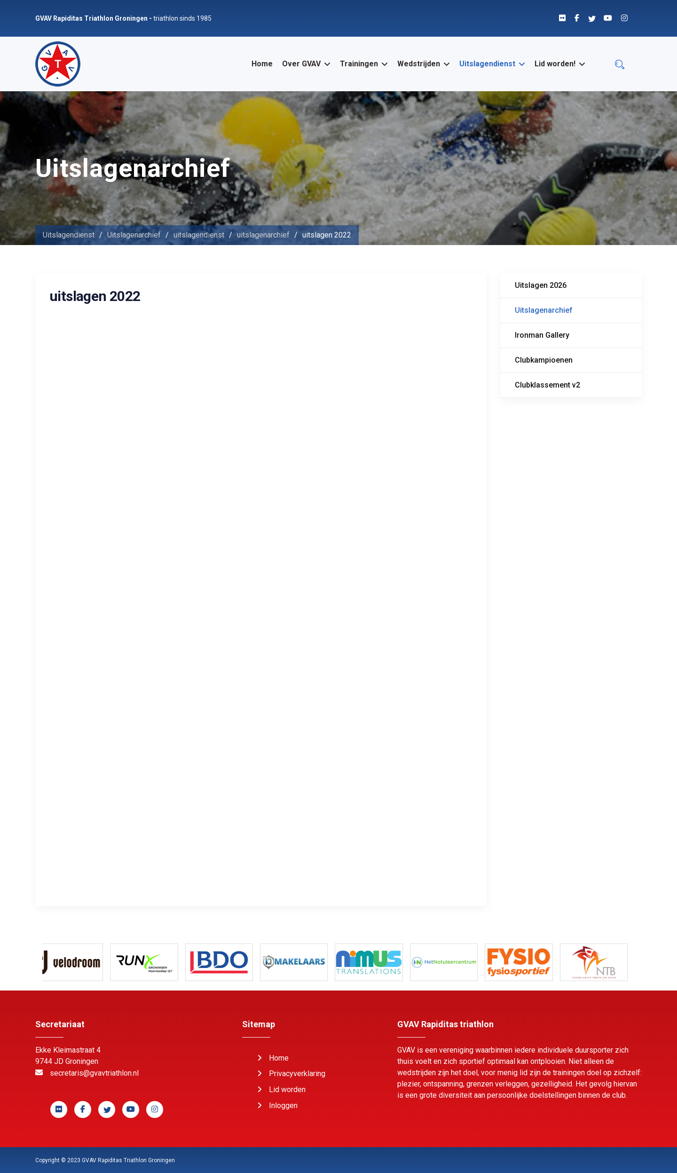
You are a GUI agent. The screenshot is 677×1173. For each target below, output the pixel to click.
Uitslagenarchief (544, 310)
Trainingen (359, 63)
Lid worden (287, 1089)
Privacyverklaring (297, 1073)
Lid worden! (555, 63)
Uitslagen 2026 (541, 285)
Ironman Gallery (542, 335)
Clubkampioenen (544, 360)
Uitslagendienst (487, 63)
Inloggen (283, 1105)
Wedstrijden (418, 63)
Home (262, 63)
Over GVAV (301, 63)
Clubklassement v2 (547, 384)
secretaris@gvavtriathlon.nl (94, 1073)
